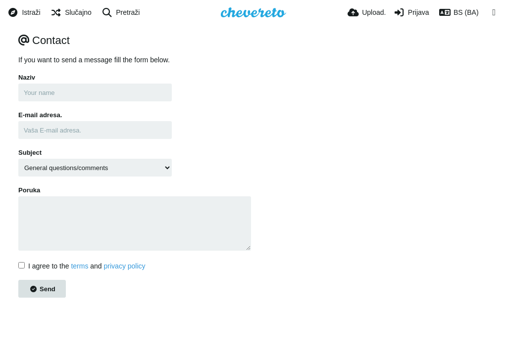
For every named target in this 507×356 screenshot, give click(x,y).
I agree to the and (82, 266)
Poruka (29, 190)
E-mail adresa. (40, 115)
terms (79, 266)
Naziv (26, 77)
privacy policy (125, 266)
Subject (30, 152)
